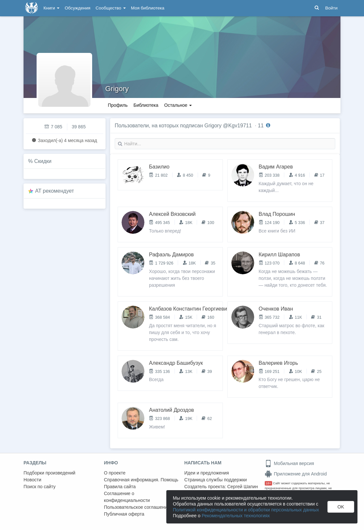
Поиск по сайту (40, 486)
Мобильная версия (289, 463)
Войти (331, 8)
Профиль (117, 105)
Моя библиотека (147, 8)
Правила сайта (120, 486)
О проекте (114, 472)
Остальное (178, 105)
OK (341, 506)
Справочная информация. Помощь (141, 479)
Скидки (43, 161)
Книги (51, 8)
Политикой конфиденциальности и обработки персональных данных (246, 509)
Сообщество (111, 8)
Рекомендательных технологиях (236, 515)
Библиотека (145, 105)
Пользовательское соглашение (137, 507)
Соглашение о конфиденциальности (127, 497)
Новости (32, 479)
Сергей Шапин (242, 486)
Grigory (117, 89)
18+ (268, 483)
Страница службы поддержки (215, 479)
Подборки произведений (49, 472)
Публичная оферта (124, 514)
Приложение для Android (296, 473)
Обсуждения (77, 8)
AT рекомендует (54, 191)
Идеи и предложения (206, 472)
